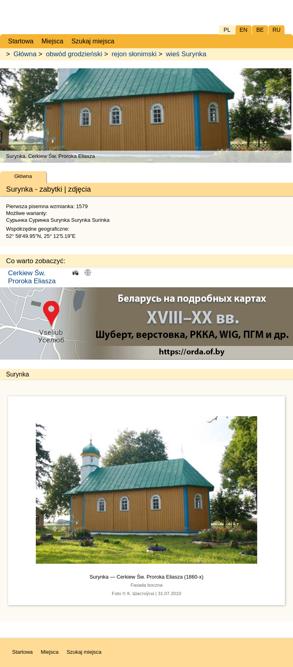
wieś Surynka (186, 54)
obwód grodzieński (74, 54)
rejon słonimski (134, 54)
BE (260, 30)
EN (243, 30)
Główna (25, 54)
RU (276, 30)
